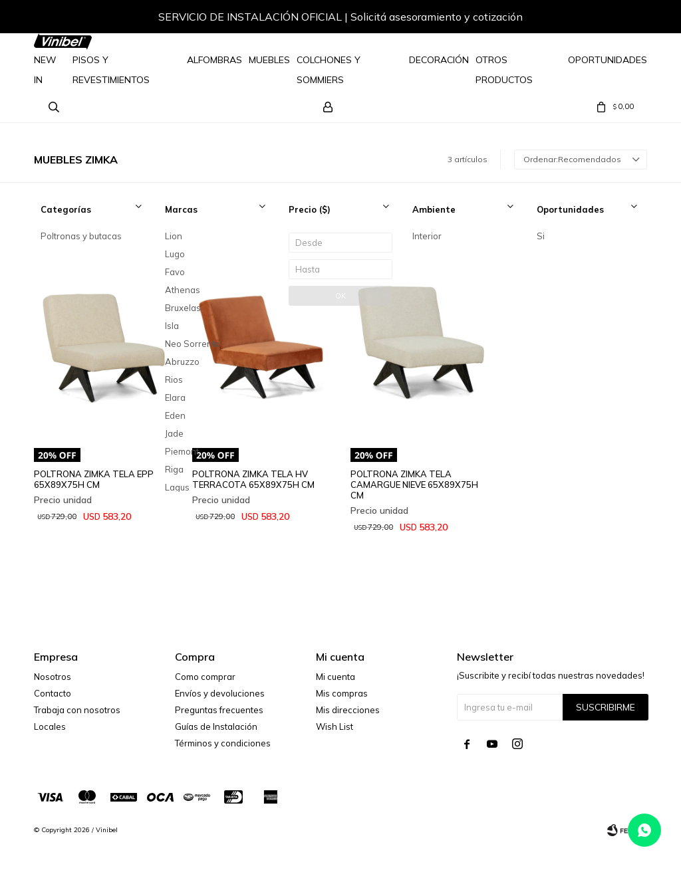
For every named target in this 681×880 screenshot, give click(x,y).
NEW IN (45, 70)
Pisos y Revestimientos (111, 70)
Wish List (334, 726)
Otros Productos (504, 70)
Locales (50, 726)
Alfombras (214, 60)
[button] (623, 18)
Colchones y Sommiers (328, 70)
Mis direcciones (348, 710)
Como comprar (205, 676)
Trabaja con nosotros (77, 710)
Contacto (52, 693)
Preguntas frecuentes (219, 710)
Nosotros (52, 676)
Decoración (439, 60)
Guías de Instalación (216, 726)
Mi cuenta (335, 676)
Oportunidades (607, 60)
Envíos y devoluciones (220, 693)
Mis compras (342, 693)
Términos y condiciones (223, 743)
